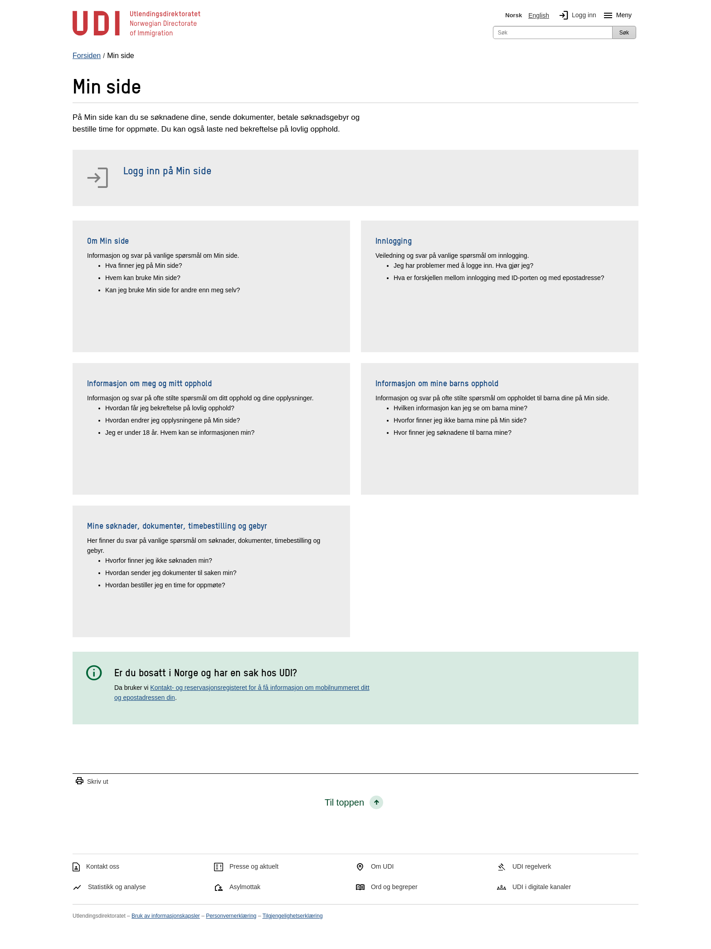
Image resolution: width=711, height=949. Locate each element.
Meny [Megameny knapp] (616, 15)
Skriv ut (91, 781)
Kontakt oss (102, 866)
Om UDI (382, 866)
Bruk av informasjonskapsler (165, 916)
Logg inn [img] (575, 15)
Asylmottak (244, 886)
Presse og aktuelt (253, 866)
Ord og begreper (394, 886)
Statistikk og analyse (117, 886)
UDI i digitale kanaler (541, 886)
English (538, 15)
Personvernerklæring (231, 916)
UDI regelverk (531, 866)
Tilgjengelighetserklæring (293, 916)
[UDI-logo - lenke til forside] (136, 36)
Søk (624, 33)
